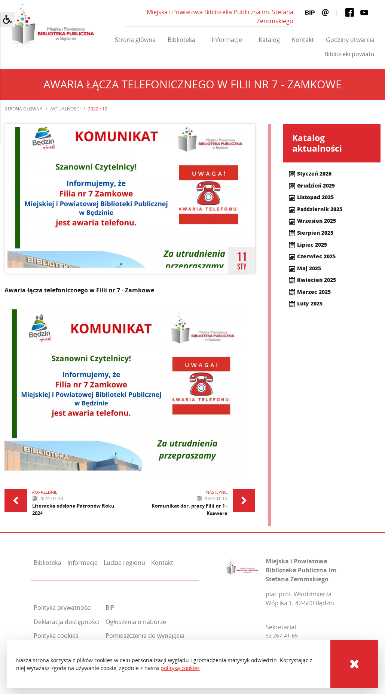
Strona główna (135, 40)
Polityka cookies (56, 635)
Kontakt (303, 40)
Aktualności (65, 109)
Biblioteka (181, 40)
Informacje (227, 40)
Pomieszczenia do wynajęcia (145, 635)
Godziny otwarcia (350, 40)
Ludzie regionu (124, 562)
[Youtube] (364, 12)
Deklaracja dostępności (67, 622)
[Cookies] (354, 664)
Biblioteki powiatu (349, 54)
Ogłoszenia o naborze (136, 622)
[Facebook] (349, 12)
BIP (110, 607)
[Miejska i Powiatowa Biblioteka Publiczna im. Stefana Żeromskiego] (242, 566)
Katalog (269, 40)
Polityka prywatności (63, 607)
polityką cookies (180, 668)
